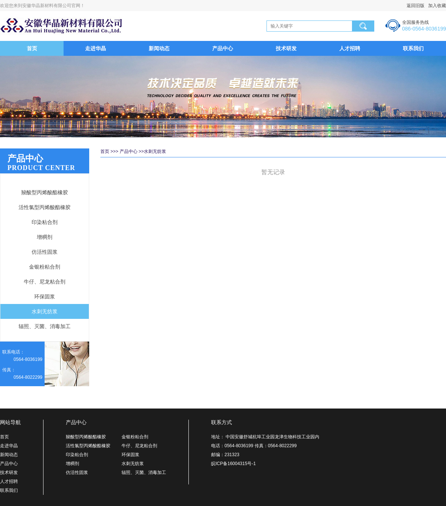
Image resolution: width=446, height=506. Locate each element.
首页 (32, 48)
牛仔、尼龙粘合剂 (44, 282)
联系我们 (413, 48)
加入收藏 (435, 5)
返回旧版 (415, 5)
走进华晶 (95, 48)
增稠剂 (44, 237)
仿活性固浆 (45, 252)
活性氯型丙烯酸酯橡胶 (45, 207)
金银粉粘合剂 (44, 267)
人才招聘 (349, 48)
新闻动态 (159, 48)
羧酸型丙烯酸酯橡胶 (44, 192)
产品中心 (222, 48)
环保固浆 (44, 297)
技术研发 (286, 48)
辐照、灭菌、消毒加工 (45, 326)
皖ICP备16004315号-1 (233, 463)
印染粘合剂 (45, 222)
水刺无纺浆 (45, 311)
